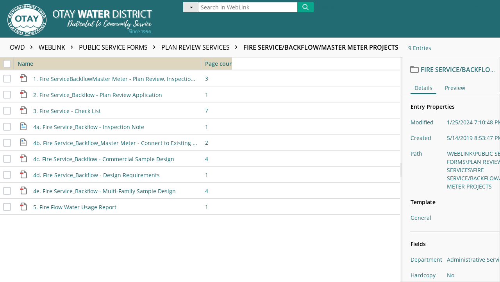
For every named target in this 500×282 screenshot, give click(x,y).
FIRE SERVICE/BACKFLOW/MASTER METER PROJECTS (320, 47)
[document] (451, 169)
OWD (23, 47)
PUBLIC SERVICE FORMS (119, 47)
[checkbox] (7, 64)
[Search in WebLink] (247, 7)
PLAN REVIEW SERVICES (201, 47)
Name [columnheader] (109, 63)
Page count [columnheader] (218, 63)
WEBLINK (58, 47)
